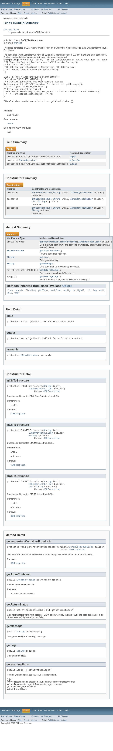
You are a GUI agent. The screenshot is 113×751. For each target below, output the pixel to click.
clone (10, 301)
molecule (75, 167)
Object (18, 43)
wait (101, 301)
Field (20, 13)
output (73, 171)
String (56, 199)
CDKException (51, 405)
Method (34, 13)
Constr (26, 13)
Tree (40, 3)
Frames (35, 9)
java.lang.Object (11, 29)
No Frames (46, 9)
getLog (43, 267)
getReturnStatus (49, 280)
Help (67, 3)
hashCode (56, 301)
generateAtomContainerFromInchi (58, 250)
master (10, 130)
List (34, 209)
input (73, 163)
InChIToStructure (42, 199)
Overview (5, 3)
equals (19, 301)
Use (34, 3)
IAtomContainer (28, 167)
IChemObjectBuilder (81, 199)
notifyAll (78, 301)
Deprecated (49, 3)
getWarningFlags (49, 287)
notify (67, 301)
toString (92, 301)
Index (60, 3)
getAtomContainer (50, 260)
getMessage (46, 273)
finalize (31, 301)
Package (16, 3)
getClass (43, 301)
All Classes (63, 9)
